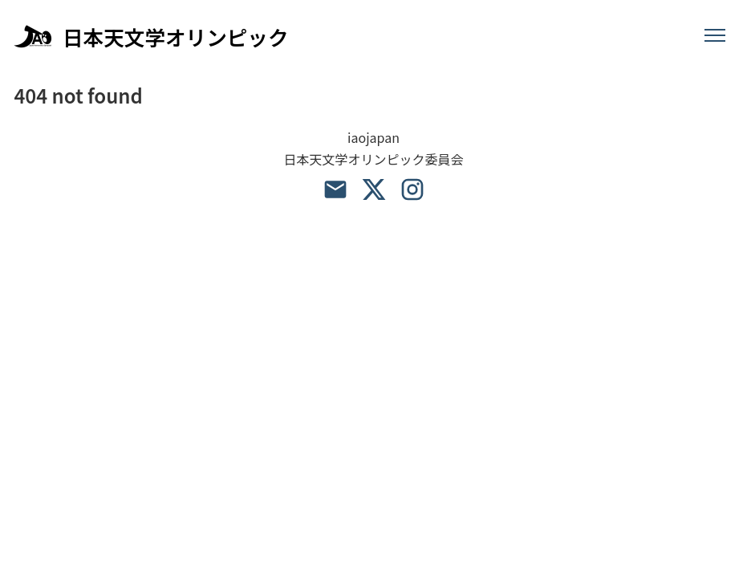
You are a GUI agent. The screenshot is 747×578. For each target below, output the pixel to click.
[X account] (374, 189)
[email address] (335, 189)
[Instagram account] (412, 189)
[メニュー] (715, 36)
